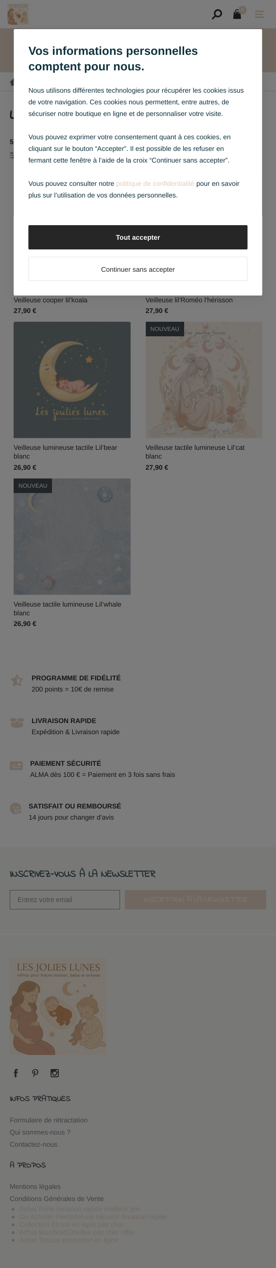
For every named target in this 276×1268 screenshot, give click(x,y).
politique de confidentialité (155, 183)
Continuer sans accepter (138, 269)
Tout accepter (138, 237)
